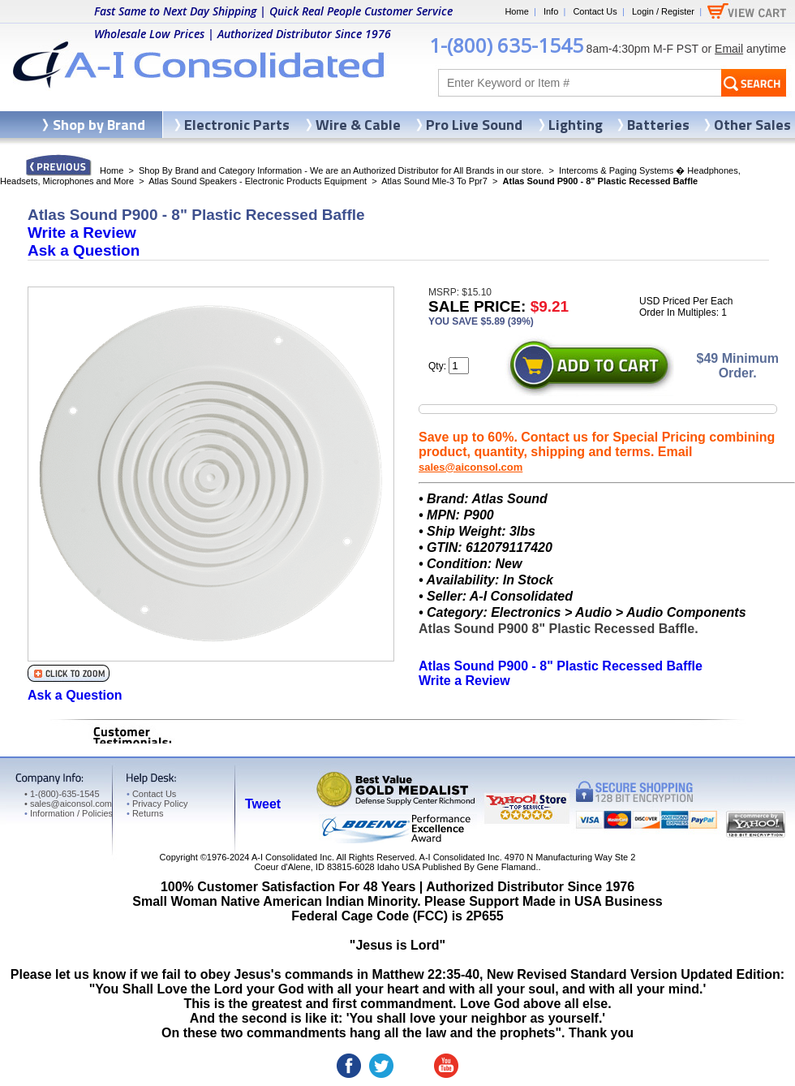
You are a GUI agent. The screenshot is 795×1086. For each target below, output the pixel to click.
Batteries (658, 125)
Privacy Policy (157, 803)
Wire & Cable (358, 125)
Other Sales (752, 125)
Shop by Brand (99, 125)
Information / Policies (68, 813)
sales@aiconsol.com (470, 467)
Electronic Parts (237, 125)
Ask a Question (84, 250)
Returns (145, 813)
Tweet (263, 804)
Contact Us (595, 11)
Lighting (575, 125)
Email (729, 48)
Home (516, 11)
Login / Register (663, 11)
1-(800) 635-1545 (506, 45)
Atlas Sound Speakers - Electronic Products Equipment (257, 181)
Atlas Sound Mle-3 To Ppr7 (434, 181)
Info (551, 11)
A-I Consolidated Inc (291, 857)
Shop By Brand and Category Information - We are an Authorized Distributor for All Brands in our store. (341, 170)
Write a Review (82, 232)
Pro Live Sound (474, 125)
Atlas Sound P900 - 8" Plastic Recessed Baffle (561, 666)
